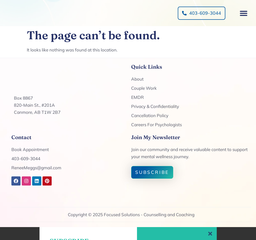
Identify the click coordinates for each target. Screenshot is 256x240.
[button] (244, 19)
